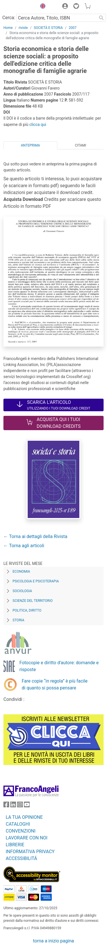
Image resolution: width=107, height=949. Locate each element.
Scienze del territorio (33, 601)
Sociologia (22, 591)
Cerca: (8, 17)
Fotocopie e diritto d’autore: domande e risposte (59, 666)
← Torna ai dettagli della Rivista (35, 536)
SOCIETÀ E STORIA (48, 28)
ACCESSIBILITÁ (21, 858)
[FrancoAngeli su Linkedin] (13, 805)
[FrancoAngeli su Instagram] (20, 805)
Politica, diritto (27, 610)
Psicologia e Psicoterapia (36, 581)
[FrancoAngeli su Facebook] (6, 805)
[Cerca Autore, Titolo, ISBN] (56, 18)
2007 (72, 28)
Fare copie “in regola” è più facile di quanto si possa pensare (55, 684)
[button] (41, 7)
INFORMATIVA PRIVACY (30, 851)
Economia (21, 572)
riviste (23, 28)
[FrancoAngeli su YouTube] (27, 805)
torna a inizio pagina (53, 941)
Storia (18, 620)
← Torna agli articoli (23, 545)
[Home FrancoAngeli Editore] (19, 7)
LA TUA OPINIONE (24, 817)
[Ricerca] (101, 18)
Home (8, 28)
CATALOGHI (18, 824)
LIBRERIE (15, 844)
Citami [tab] (80, 145)
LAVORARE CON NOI (26, 838)
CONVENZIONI (20, 831)
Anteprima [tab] (30, 145)
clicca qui (37, 124)
